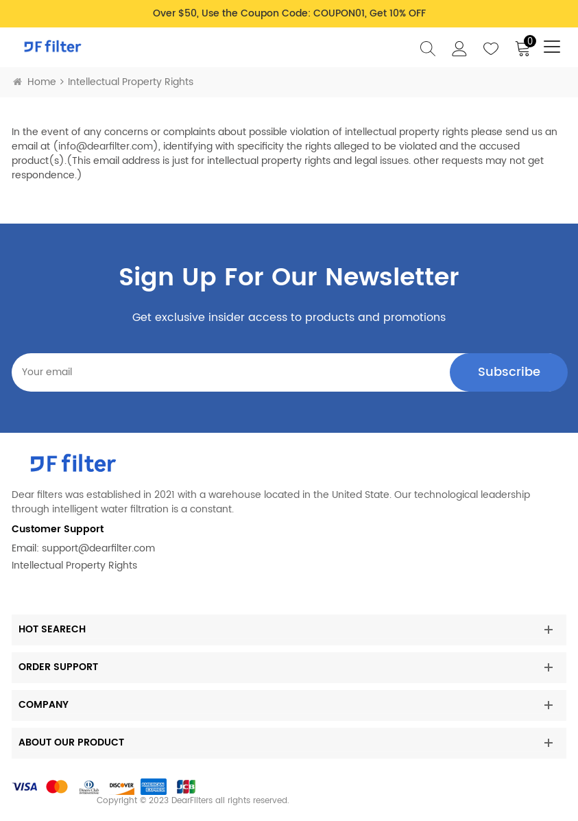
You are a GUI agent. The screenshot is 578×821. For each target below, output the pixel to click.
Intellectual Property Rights (74, 565)
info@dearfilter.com (105, 146)
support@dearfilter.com (98, 548)
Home (34, 82)
